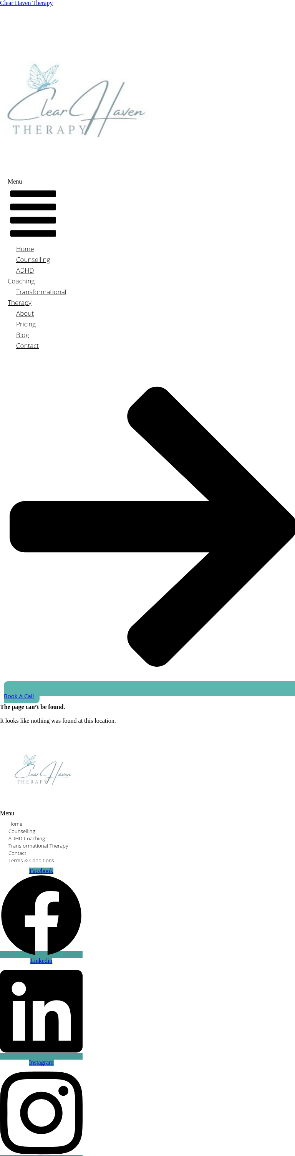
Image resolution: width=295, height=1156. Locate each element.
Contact (27, 345)
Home (25, 248)
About (25, 313)
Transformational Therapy (37, 297)
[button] (33, 211)
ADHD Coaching (21, 275)
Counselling (33, 259)
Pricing (26, 324)
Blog (22, 334)
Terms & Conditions (31, 860)
